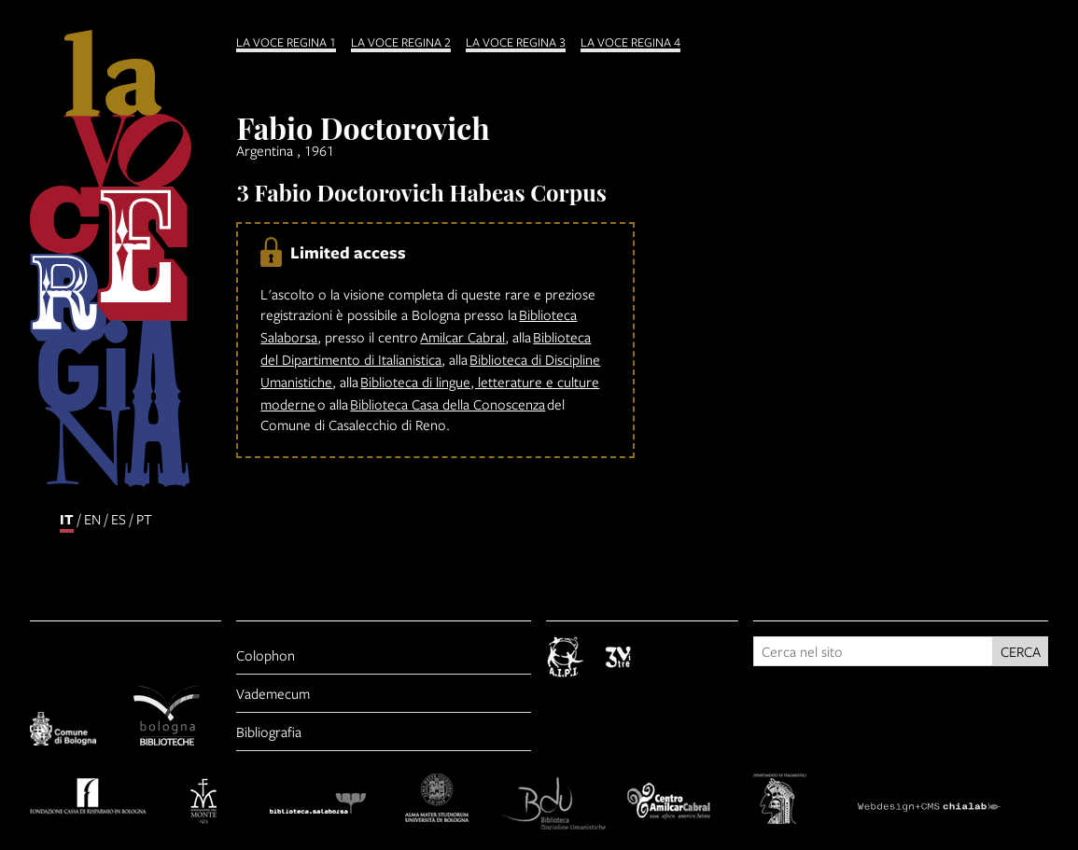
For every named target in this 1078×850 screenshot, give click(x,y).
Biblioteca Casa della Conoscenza (447, 404)
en (92, 518)
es (118, 518)
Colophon (265, 655)
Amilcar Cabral (462, 336)
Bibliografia (268, 731)
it (67, 519)
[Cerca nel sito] (873, 651)
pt (144, 518)
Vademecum (273, 693)
